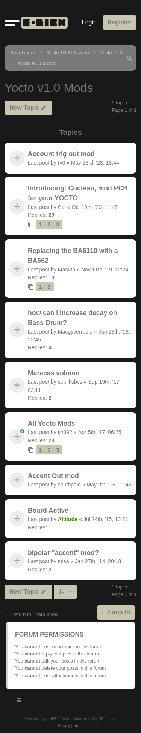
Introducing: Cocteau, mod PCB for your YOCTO (78, 193)
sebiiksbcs (70, 382)
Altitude (67, 519)
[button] (12, 22)
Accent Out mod (53, 476)
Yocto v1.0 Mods (36, 63)
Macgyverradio (75, 332)
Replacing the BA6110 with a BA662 (73, 255)
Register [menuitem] (120, 22)
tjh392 (65, 432)
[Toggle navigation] (19, 701)
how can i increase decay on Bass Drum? (72, 317)
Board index (23, 52)
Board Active (48, 510)
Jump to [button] (117, 612)
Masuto (66, 270)
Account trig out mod (61, 154)
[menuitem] (129, 58)
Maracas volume (53, 373)
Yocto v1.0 (111, 52)
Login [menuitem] (89, 22)
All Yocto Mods (51, 423)
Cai (62, 207)
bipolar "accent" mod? (63, 552)
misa (63, 562)
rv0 (61, 163)
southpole (69, 485)
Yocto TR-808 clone (68, 52)
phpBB (51, 719)
